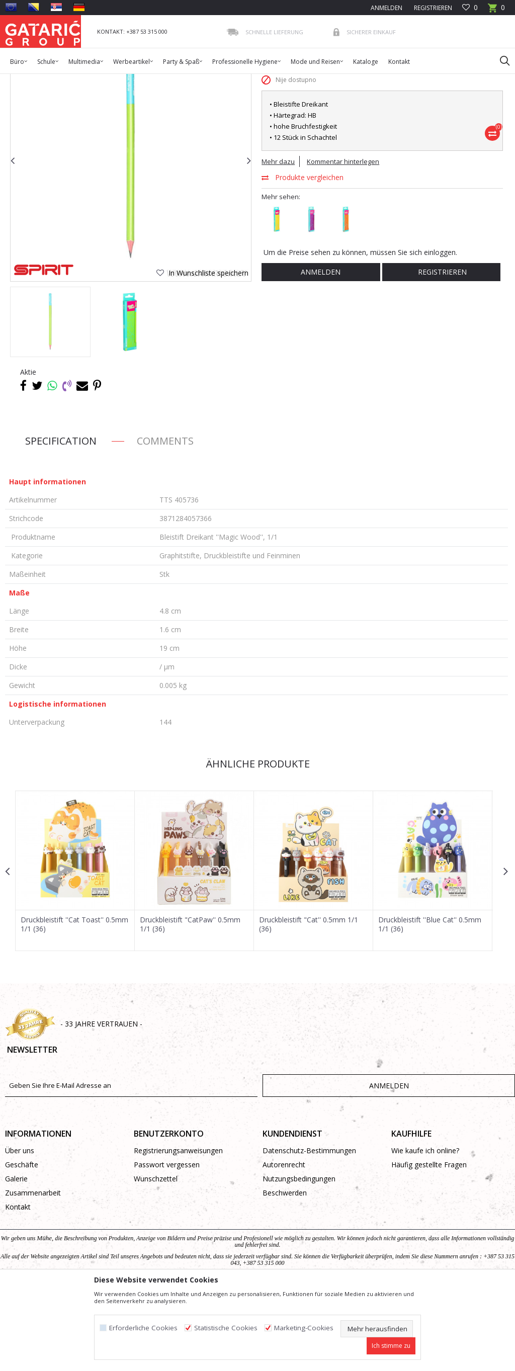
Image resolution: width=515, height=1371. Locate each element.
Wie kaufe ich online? (425, 1229)
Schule (95, 80)
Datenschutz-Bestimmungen (309, 1229)
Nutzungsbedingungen (299, 1257)
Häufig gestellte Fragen (429, 1243)
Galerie (16, 1257)
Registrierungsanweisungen (178, 1229)
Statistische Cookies (226, 1328)
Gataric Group (25, 80)
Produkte (66, 80)
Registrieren (432, 8)
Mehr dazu (278, 239)
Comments (165, 519)
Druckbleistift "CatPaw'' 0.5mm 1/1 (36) (190, 1003)
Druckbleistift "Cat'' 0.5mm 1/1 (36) (308, 1003)
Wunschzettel (156, 1257)
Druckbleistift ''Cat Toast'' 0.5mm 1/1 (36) (74, 1003)
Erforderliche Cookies (143, 1328)
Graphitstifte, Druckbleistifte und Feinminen (251, 80)
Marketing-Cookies (303, 1328)
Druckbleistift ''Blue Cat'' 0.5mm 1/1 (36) (429, 1003)
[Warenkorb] (496, 11)
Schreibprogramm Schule (147, 80)
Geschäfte (21, 1243)
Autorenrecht (284, 1243)
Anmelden (320, 350)
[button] (500, 60)
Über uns (19, 1229)
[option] (50, 400)
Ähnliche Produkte (256, 842)
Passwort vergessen (167, 1243)
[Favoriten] (470, 8)
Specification (61, 519)
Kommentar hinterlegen (343, 239)
